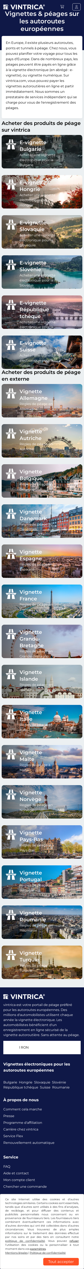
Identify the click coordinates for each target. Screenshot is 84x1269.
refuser (74, 1240)
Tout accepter (61, 1261)
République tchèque (20, 1087)
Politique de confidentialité (48, 1252)
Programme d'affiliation (22, 1123)
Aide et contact (16, 1173)
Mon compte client (19, 1180)
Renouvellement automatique (28, 1143)
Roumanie (61, 1087)
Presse (8, 1116)
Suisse (45, 1087)
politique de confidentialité (25, 1240)
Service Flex (13, 1136)
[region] (42, 1266)
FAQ (6, 1167)
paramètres (38, 1248)
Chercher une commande (25, 1187)
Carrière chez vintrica (20, 1129)
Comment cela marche (22, 1109)
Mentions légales (16, 1252)
